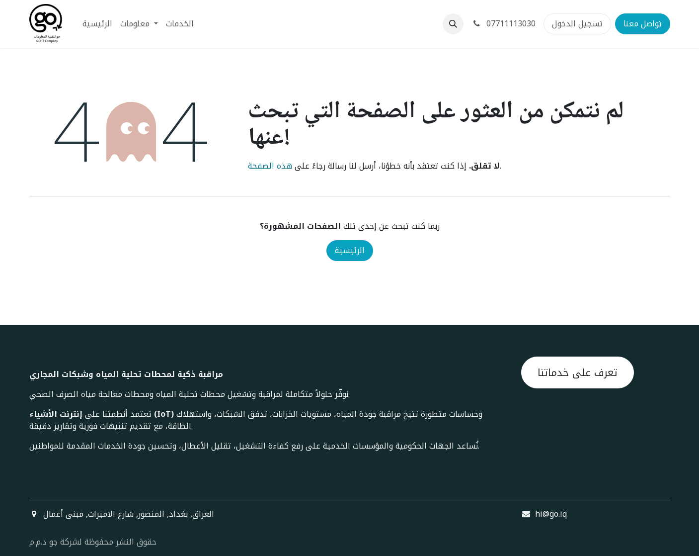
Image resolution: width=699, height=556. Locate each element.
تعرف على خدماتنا (578, 372)
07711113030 (503, 23)
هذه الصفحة (270, 166)
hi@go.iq (551, 514)
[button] (453, 23)
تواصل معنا (642, 23)
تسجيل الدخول (577, 23)
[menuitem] (97, 24)
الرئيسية (350, 250)
